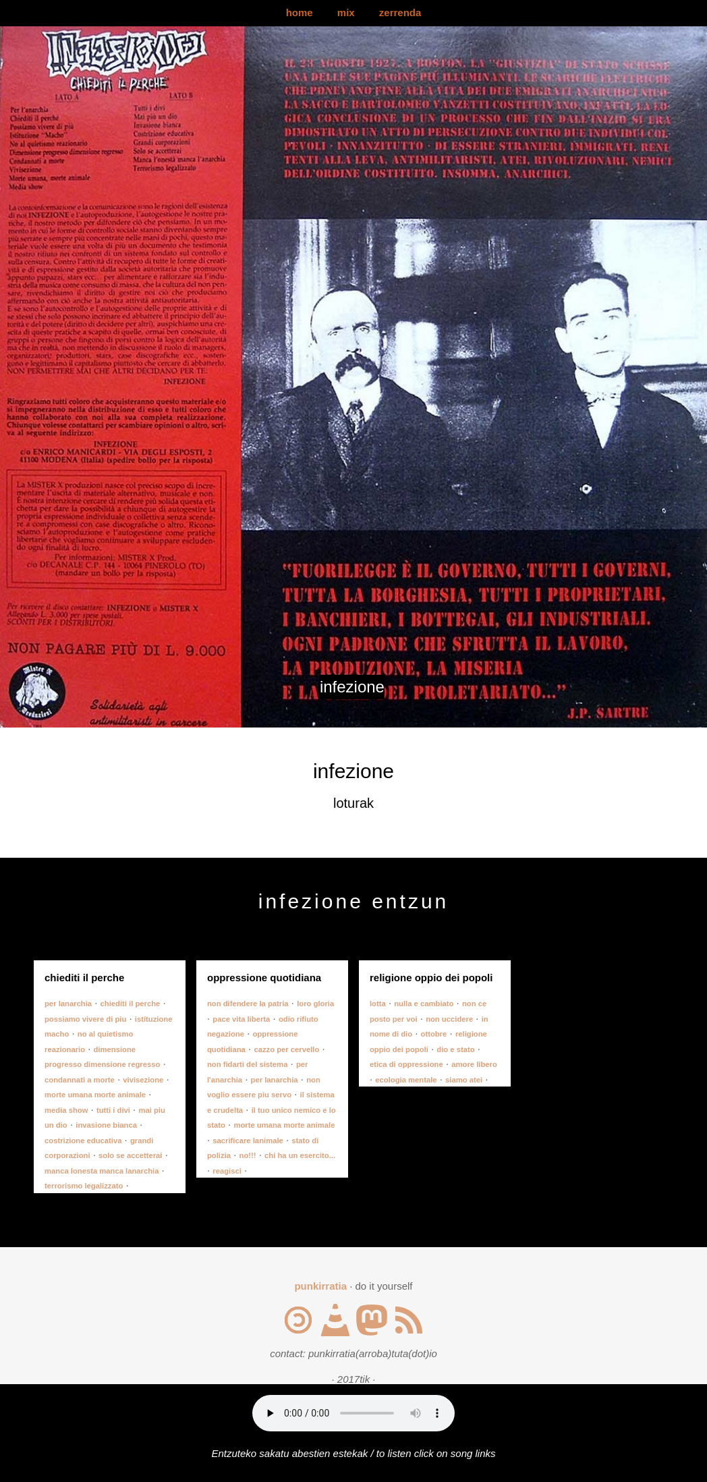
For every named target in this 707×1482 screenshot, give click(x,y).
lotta (378, 1003)
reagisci (227, 1171)
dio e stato (455, 1049)
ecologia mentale (405, 1080)
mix (346, 12)
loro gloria (315, 1003)
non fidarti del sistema (247, 1064)
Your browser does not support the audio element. (353, 1413)
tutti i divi (113, 1110)
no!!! (247, 1155)
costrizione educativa (83, 1140)
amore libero (474, 1064)
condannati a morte (80, 1080)
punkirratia (320, 1286)
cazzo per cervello (286, 1049)
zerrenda (400, 12)
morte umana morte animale (95, 1095)
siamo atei (463, 1080)
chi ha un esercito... (299, 1155)
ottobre (434, 1034)
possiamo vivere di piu (85, 1019)
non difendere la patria (248, 1003)
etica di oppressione (406, 1064)
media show (66, 1110)
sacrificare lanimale (248, 1140)
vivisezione (143, 1080)
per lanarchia (68, 1003)
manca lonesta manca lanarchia (102, 1171)
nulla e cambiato (423, 1003)
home (299, 12)
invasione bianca (106, 1125)
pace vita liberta (241, 1019)
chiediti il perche (131, 1003)
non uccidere (449, 1019)
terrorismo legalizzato (84, 1186)
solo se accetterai (130, 1155)
